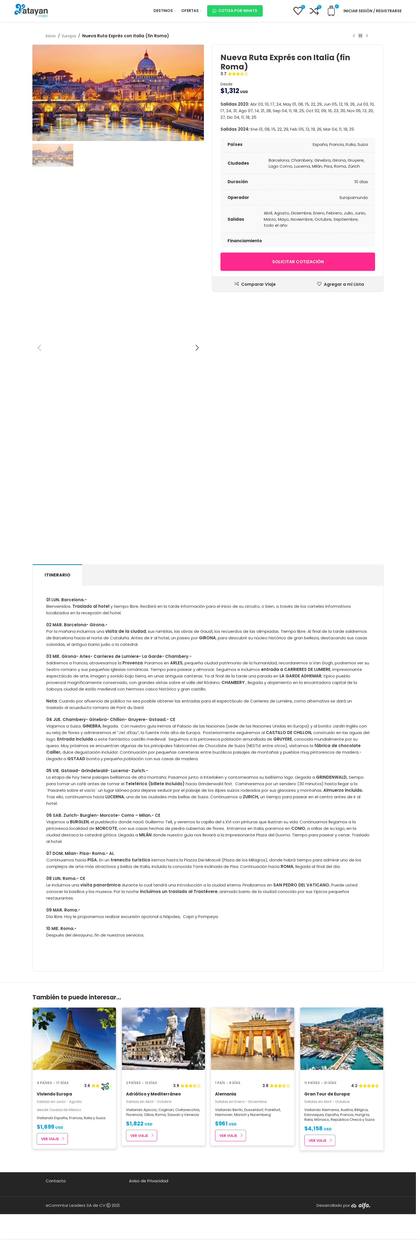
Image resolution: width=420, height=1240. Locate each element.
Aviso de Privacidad (148, 1181)
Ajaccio (150, 1109)
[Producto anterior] (354, 36)
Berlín (237, 1109)
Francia (75, 1118)
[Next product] (367, 36)
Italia (88, 1118)
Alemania (225, 1094)
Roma (160, 1114)
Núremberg (260, 1114)
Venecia (191, 1114)
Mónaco (321, 1119)
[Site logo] (31, 10)
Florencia (134, 1114)
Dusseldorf (253, 1109)
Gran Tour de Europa (327, 1094)
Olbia (149, 1114)
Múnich (240, 1114)
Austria (347, 1109)
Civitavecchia (187, 1109)
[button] (39, 348)
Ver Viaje (50, 1138)
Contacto (56, 1181)
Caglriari (166, 1109)
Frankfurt (272, 1109)
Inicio (51, 36)
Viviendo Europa (54, 1094)
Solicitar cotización (298, 262)
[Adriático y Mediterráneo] (163, 1042)
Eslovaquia (314, 1114)
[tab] (57, 575)
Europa (69, 36)
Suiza (100, 1118)
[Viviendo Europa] (74, 1042)
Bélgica (361, 1109)
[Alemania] (252, 1042)
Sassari (173, 1114)
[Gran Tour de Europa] (342, 1042)
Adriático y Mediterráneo (153, 1094)
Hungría (362, 1114)
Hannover (223, 1114)
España (61, 1118)
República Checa (346, 1119)
